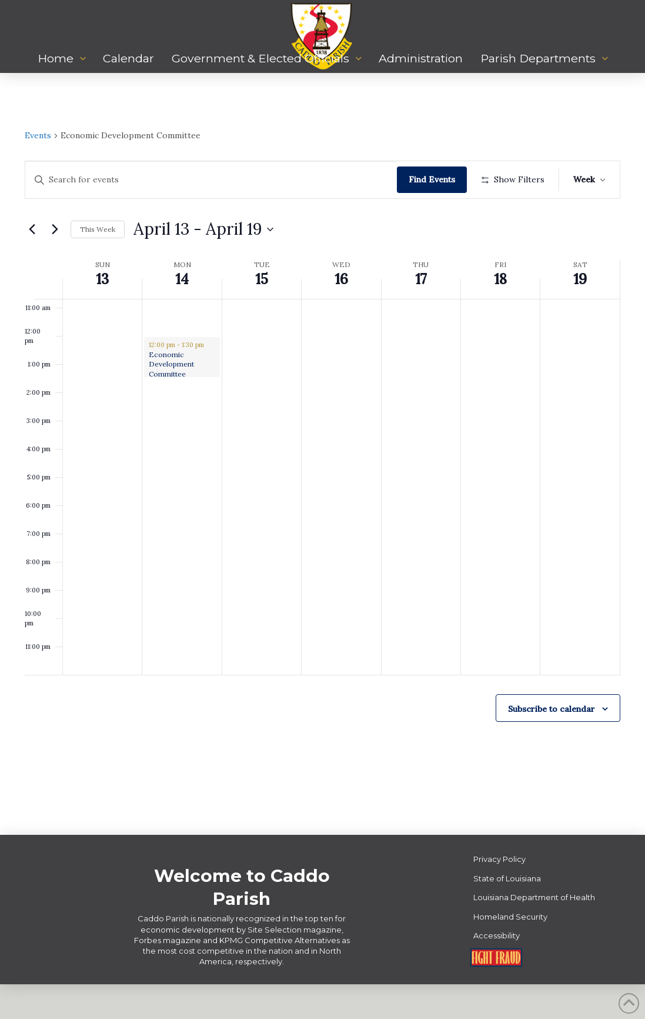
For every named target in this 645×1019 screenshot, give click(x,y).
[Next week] (55, 264)
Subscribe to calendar (551, 743)
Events (38, 135)
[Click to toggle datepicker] (203, 264)
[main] (322, 471)
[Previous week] (32, 264)
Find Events (435, 179)
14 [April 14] (182, 314)
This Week (97, 263)
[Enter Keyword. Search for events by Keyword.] (212, 179)
